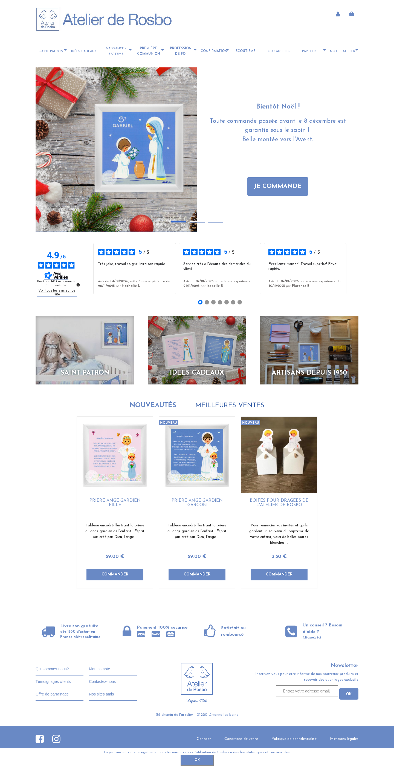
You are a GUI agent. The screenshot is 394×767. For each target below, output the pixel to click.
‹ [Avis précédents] (85, 268)
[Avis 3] (213, 302)
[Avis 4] (220, 302)
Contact (204, 739)
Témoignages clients (53, 681)
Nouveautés (153, 405)
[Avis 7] (239, 302)
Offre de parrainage (52, 694)
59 (115, 556)
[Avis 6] (233, 302)
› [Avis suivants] (354, 268)
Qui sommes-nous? (52, 669)
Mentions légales (344, 739)
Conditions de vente (241, 739)
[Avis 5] (226, 302)
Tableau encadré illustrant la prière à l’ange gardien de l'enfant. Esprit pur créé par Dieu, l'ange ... (114, 531)
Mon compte (99, 669)
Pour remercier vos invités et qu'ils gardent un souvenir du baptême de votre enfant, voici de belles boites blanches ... (279, 534)
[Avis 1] (200, 302)
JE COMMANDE (278, 186)
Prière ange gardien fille (115, 502)
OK (197, 760)
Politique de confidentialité (294, 739)
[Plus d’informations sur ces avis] (78, 284)
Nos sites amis (101, 694)
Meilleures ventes (229, 405)
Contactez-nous (102, 681)
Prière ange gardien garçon (197, 502)
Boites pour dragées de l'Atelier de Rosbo (279, 502)
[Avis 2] (207, 302)
